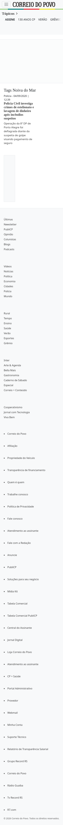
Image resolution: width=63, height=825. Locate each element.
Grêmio (8, 343)
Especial (8, 385)
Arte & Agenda (12, 365)
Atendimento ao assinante (22, 530)
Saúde (7, 328)
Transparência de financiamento (26, 470)
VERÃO (42, 19)
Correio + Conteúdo (15, 390)
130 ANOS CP (26, 19)
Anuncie (12, 555)
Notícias (8, 271)
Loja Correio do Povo (19, 652)
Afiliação (12, 446)
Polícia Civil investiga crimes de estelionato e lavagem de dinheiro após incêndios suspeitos (19, 111)
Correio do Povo (16, 433)
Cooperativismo (13, 407)
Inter (7, 360)
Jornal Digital (14, 640)
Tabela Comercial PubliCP (22, 615)
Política (8, 276)
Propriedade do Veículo (21, 458)
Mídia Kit (12, 591)
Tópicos (8, 14)
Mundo (8, 296)
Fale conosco (15, 518)
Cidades (8, 286)
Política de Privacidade (20, 506)
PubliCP (8, 229)
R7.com (11, 809)
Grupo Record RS (17, 761)
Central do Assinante (19, 628)
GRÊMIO (55, 19)
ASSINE (10, 19)
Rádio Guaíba (15, 785)
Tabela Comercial (17, 603)
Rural (7, 313)
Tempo (8, 318)
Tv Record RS (14, 797)
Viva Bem (9, 417)
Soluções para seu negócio (23, 579)
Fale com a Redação (19, 543)
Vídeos (8, 266)
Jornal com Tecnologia (17, 412)
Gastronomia (11, 375)
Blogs (7, 244)
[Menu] (6, 4)
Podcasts (9, 249)
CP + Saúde (14, 676)
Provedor (12, 700)
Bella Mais (10, 370)
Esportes (9, 338)
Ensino (8, 323)
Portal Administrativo (19, 688)
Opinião (8, 234)
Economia (9, 281)
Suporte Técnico (16, 737)
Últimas (8, 219)
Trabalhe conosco (17, 494)
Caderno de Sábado (15, 380)
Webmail (12, 712)
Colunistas (10, 239)
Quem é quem (15, 482)
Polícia (7, 291)
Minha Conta (14, 725)
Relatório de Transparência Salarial (27, 749)
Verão (7, 333)
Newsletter (10, 224)
